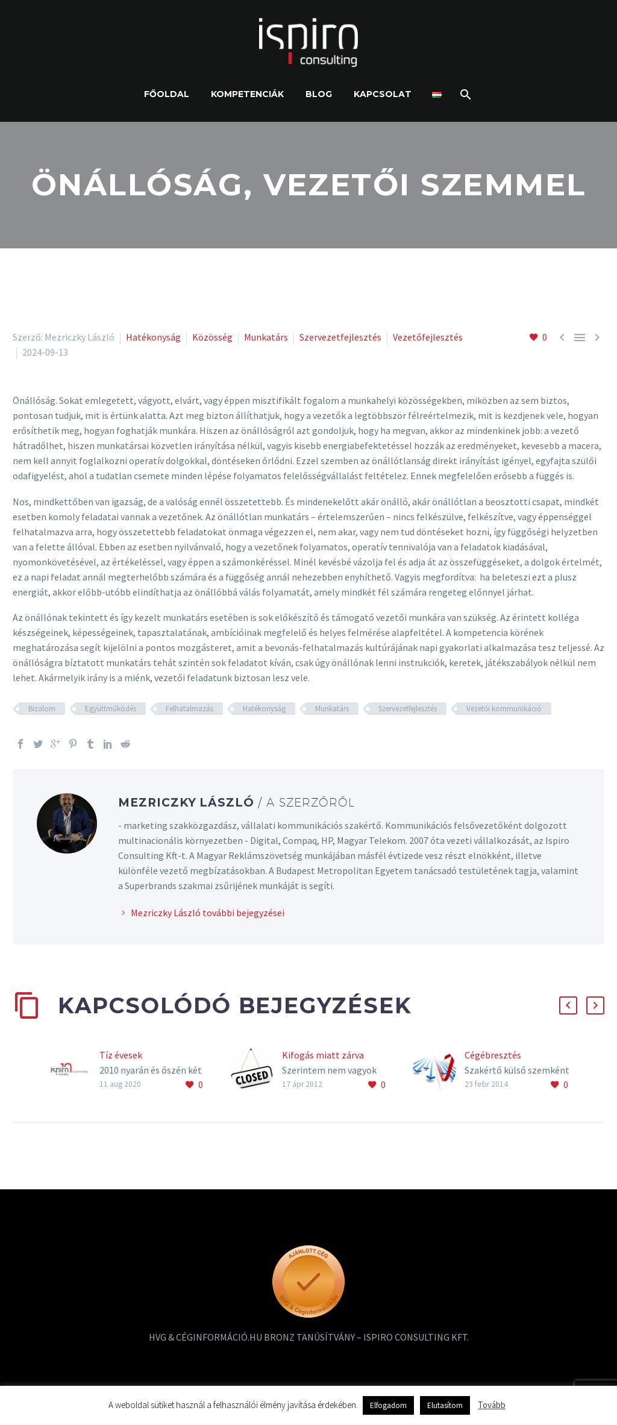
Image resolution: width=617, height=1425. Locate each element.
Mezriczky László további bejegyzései (207, 913)
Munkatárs (266, 337)
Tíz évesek (120, 1055)
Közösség (212, 337)
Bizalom (41, 708)
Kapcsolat (383, 94)
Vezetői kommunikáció (504, 708)
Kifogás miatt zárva (323, 1055)
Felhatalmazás (189, 708)
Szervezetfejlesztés (340, 337)
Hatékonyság (153, 337)
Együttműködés (110, 708)
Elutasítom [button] (445, 1405)
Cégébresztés (493, 1055)
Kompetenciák (247, 94)
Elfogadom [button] (388, 1405)
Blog (318, 94)
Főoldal (166, 94)
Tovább (492, 1405)
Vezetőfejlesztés (428, 337)
